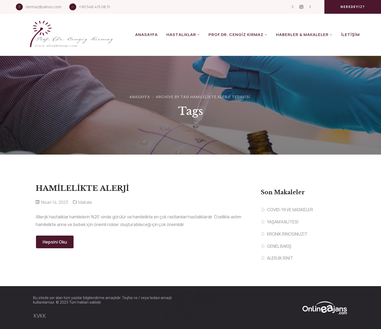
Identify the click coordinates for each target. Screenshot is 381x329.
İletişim (350, 34)
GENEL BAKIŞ (279, 246)
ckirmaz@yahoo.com (43, 6)
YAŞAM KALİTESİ (282, 222)
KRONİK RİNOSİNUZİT (287, 234)
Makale (85, 202)
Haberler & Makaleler (302, 34)
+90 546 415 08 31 (94, 6)
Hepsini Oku (55, 242)
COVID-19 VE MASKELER (290, 210)
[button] (352, 7)
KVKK (40, 315)
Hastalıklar (181, 34)
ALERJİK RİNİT (280, 258)
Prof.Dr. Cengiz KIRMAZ (236, 34)
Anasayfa (146, 34)
